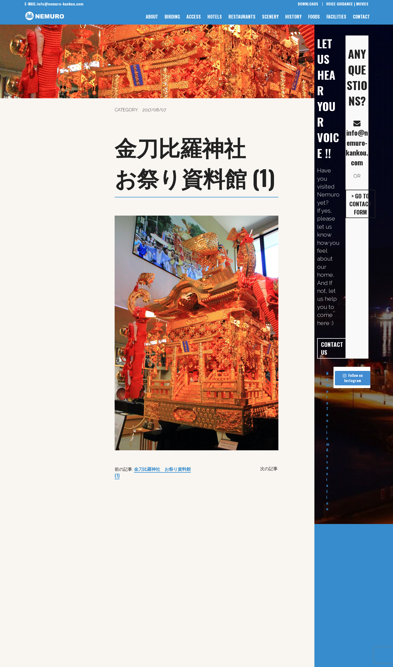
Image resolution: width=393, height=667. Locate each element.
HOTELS (214, 16)
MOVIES (362, 4)
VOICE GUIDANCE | (340, 4)
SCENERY (270, 16)
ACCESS (193, 16)
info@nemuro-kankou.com (54, 4)
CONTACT (361, 16)
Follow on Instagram (353, 378)
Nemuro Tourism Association (327, 441)
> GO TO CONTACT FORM (360, 204)
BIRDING (172, 16)
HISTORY (293, 16)
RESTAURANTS (241, 16)
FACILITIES (336, 16)
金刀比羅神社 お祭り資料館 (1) (153, 472)
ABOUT (152, 16)
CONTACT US (332, 348)
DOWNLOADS (308, 4)
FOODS (314, 16)
